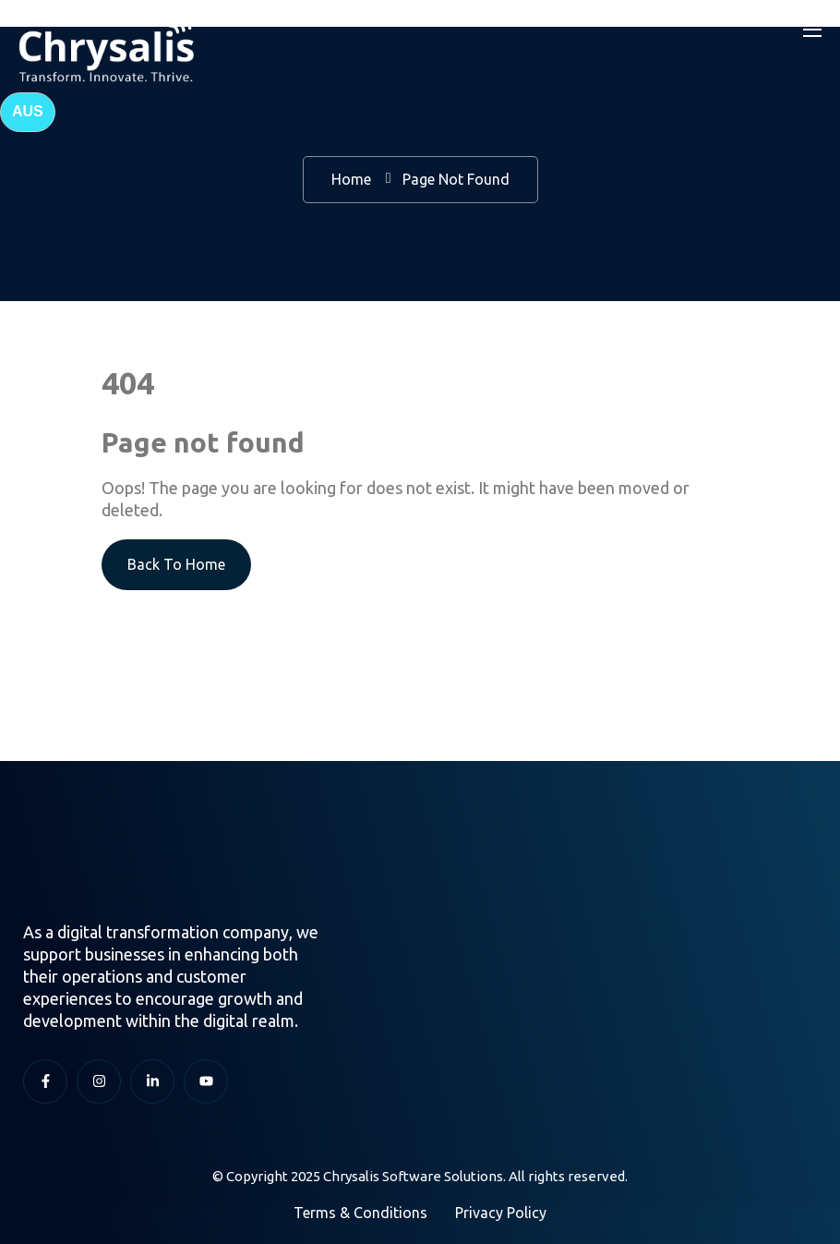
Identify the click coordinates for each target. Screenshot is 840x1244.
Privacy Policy (500, 1212)
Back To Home (176, 564)
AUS (27, 111)
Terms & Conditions (360, 1212)
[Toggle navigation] (810, 28)
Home (351, 179)
